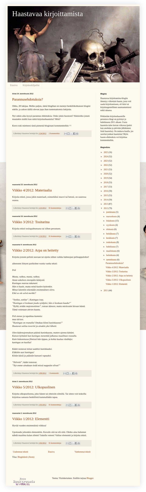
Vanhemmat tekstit (82, 452)
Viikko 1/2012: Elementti (30, 419)
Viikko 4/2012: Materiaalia (32, 190)
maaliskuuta (111, 251)
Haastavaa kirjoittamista (47, 14)
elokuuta (110, 229)
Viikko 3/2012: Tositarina (31, 222)
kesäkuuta (110, 238)
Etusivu (13, 85)
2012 (106, 208)
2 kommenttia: (54, 133)
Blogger (90, 478)
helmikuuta (111, 255)
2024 (106, 156)
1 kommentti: (54, 373)
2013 (106, 204)
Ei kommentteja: (55, 208)
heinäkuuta (111, 234)
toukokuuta (111, 242)
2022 (106, 165)
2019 (106, 178)
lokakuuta (110, 221)
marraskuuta (111, 216)
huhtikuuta (111, 247)
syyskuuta (110, 225)
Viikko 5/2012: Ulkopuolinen (33, 387)
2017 (106, 187)
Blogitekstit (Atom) (26, 457)
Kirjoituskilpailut (31, 85)
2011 (106, 290)
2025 (106, 152)
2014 (106, 200)
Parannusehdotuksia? (27, 99)
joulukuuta (111, 212)
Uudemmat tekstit (20, 452)
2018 (106, 182)
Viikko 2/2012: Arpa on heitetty (35, 250)
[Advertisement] (52, 160)
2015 (106, 195)
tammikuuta (111, 260)
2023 (106, 161)
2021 (106, 169)
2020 (106, 174)
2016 (106, 191)
